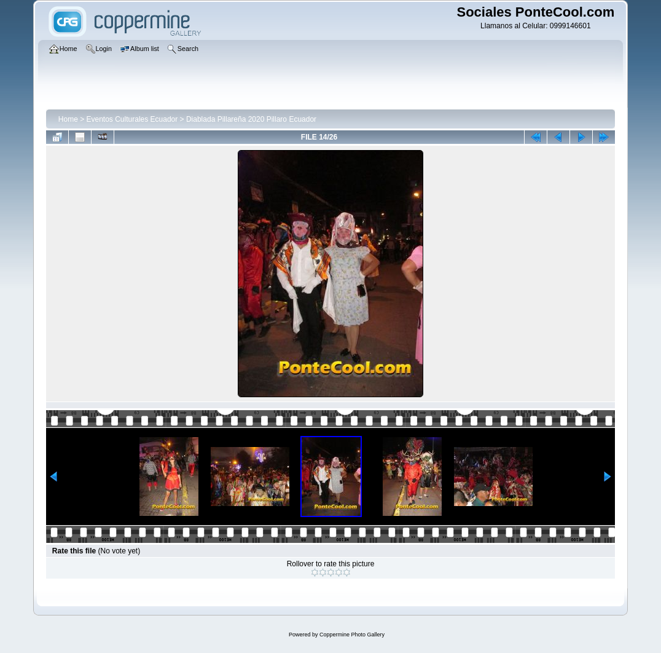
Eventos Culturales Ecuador (132, 119)
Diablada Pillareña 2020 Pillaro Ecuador (251, 119)
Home (68, 119)
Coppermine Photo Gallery (352, 634)
